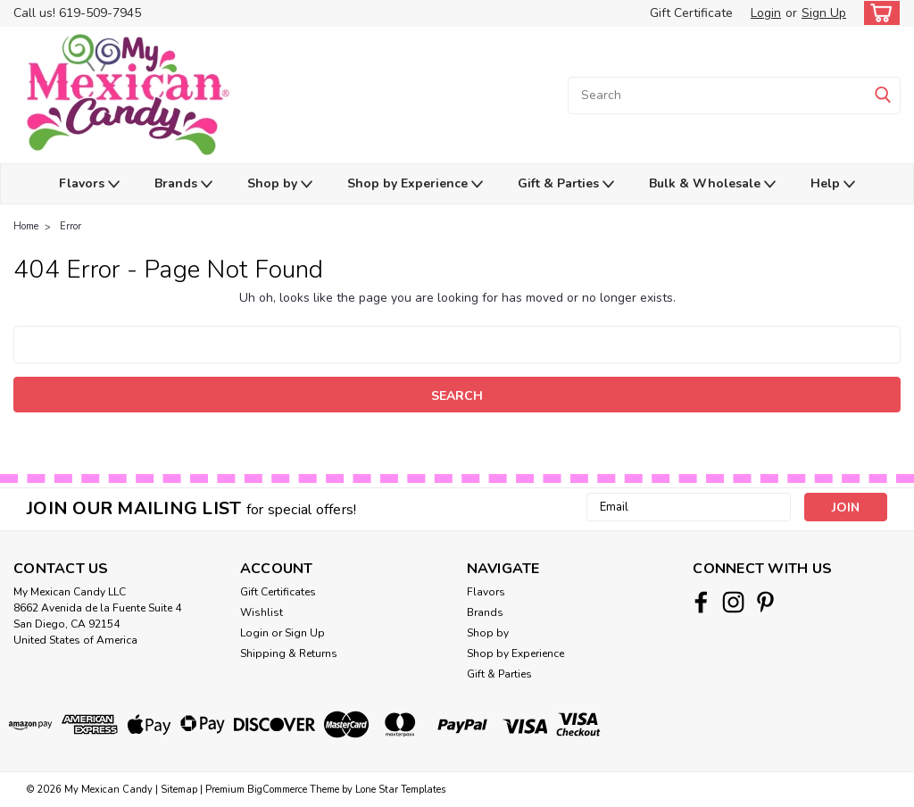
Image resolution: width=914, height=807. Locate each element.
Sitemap (179, 789)
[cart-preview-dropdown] (878, 13)
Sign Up (824, 12)
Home (25, 226)
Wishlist (261, 612)
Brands (183, 184)
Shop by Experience (415, 184)
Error (70, 226)
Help (832, 184)
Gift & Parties (566, 184)
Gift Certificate (691, 12)
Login (766, 12)
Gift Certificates (278, 592)
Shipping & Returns (288, 653)
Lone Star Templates (400, 789)
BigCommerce (277, 789)
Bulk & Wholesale (712, 184)
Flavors (89, 184)
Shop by (279, 184)
